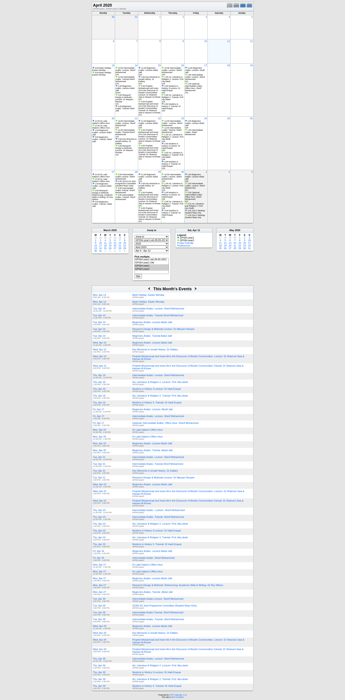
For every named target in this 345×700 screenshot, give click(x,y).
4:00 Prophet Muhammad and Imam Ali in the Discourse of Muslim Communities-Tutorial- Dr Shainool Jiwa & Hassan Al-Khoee (149, 107)
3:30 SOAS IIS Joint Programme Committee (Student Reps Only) (126, 183)
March (107, 230)
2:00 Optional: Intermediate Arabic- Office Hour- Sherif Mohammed (194, 87)
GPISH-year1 (152, 265)
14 (136, 65)
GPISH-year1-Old (152, 262)
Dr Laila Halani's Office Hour (147, 429)
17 (205, 65)
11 (228, 41)
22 (159, 118)
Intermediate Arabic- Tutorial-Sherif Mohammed (157, 315)
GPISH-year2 (152, 269)
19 (251, 65)
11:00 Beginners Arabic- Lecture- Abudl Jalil (195, 70)
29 (159, 172)
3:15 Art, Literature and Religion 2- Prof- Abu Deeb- (194, 206)
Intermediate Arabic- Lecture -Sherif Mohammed (158, 308)
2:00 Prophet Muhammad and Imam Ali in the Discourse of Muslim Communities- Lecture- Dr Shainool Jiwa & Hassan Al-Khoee (149, 91)
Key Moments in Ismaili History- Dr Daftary (155, 349)
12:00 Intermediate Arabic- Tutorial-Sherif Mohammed (125, 79)
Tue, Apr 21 (99, 457)
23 (182, 118)
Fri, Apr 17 (98, 409)
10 (205, 41)
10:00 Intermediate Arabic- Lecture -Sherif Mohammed (125, 70)
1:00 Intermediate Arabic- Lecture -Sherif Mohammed (195, 77)
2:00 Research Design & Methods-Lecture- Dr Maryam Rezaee (124, 98)
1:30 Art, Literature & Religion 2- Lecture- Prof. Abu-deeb (173, 79)
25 (228, 118)
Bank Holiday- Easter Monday (148, 295)
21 (136, 118)
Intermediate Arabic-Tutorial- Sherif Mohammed (157, 612)
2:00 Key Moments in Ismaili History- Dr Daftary (149, 79)
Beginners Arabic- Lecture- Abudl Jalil (152, 409)
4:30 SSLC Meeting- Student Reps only (195, 211)
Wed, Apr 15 (99, 342)
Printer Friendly (185, 243)
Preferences (183, 245)
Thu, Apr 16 (99, 375)
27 (113, 172)
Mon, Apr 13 (99, 295)
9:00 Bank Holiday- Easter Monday (102, 69)
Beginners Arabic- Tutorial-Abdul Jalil (152, 335)
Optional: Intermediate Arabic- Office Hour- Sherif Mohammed (165, 423)
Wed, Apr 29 (99, 626)
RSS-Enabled (177, 697)
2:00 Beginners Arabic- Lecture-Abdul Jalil (125, 88)
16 (182, 65)
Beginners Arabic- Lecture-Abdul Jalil (152, 322)
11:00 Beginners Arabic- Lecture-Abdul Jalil (148, 70)
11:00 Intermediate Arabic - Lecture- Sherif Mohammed (172, 123)
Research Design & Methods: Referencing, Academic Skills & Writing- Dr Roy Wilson (177, 585)
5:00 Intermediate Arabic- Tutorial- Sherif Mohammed (125, 197)
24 (205, 118)
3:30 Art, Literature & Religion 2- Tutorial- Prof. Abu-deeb (173, 97)
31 (136, 17)
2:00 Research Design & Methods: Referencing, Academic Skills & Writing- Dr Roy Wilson (102, 194)
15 (159, 65)
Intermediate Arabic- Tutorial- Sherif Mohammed (158, 517)
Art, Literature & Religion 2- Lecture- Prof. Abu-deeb (160, 382)
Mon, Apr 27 (99, 564)
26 (251, 118)
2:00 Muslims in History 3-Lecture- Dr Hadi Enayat (171, 88)
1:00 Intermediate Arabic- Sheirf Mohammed (194, 132)
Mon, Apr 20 (99, 429)
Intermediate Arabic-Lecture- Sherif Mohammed (158, 598)
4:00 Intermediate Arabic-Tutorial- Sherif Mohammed (125, 190)
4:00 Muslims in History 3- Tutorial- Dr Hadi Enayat (171, 106)
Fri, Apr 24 (98, 551)
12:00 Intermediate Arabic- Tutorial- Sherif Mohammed (172, 130)
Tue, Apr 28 (99, 598)
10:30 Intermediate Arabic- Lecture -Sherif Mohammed (172, 70)
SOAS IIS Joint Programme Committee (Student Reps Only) (164, 605)
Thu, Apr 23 (99, 510)
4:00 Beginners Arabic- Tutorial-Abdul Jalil (125, 108)
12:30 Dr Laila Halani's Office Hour (101, 122)
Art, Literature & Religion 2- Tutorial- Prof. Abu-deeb (160, 395)
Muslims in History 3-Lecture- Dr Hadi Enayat (156, 389)
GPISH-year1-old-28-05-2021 (152, 259)
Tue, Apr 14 (99, 308)
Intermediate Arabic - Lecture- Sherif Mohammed (158, 510)
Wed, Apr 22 (99, 484)
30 (113, 17)
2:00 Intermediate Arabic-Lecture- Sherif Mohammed (125, 176)
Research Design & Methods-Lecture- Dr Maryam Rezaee (163, 329)
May (231, 230)
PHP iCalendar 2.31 (178, 695)
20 (113, 118)
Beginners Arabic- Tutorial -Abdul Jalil (152, 450)
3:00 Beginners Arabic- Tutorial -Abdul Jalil (102, 139)
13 (113, 65)
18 (228, 65)
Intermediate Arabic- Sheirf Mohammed (153, 558)
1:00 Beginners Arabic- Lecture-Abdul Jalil (102, 132)
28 (136, 172)
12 (251, 41)
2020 (114, 230)
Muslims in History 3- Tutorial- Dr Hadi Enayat (157, 402)
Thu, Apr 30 (99, 658)
